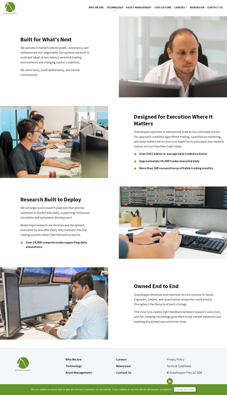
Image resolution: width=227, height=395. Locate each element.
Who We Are (73, 359)
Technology (115, 7)
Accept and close (185, 389)
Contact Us (215, 7)
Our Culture (162, 7)
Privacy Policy (175, 359)
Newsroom (197, 7)
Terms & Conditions (179, 366)
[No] (222, 389)
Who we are (96, 7)
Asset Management (139, 7)
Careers (179, 7)
